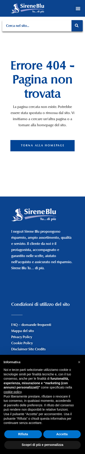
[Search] (77, 25)
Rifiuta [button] (23, 434)
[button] (78, 8)
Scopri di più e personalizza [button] (42, 445)
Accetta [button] (62, 434)
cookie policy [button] (12, 392)
